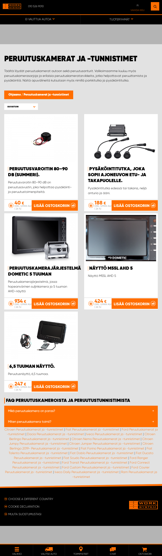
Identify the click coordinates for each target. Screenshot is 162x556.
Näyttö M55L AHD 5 (111, 268)
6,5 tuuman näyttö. (32, 367)
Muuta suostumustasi (24, 532)
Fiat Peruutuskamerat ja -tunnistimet (92, 447)
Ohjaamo (15, 94)
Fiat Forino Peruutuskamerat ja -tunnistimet (112, 466)
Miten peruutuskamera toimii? (29, 439)
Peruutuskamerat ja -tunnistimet (46, 94)
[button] (21, 106)
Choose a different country (30, 517)
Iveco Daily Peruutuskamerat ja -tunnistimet (87, 490)
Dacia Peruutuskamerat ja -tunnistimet (55, 452)
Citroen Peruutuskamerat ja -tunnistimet (33, 447)
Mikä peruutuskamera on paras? (31, 429)
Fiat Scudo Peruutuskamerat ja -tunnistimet (95, 476)
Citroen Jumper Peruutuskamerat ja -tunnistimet (104, 461)
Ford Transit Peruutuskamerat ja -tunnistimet (94, 480)
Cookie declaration (23, 524)
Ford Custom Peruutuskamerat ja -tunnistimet (95, 485)
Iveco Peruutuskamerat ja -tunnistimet (114, 452)
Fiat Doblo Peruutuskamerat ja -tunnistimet (102, 471)
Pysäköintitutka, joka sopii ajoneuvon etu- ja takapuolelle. (117, 175)
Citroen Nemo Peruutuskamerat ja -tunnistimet (106, 457)
